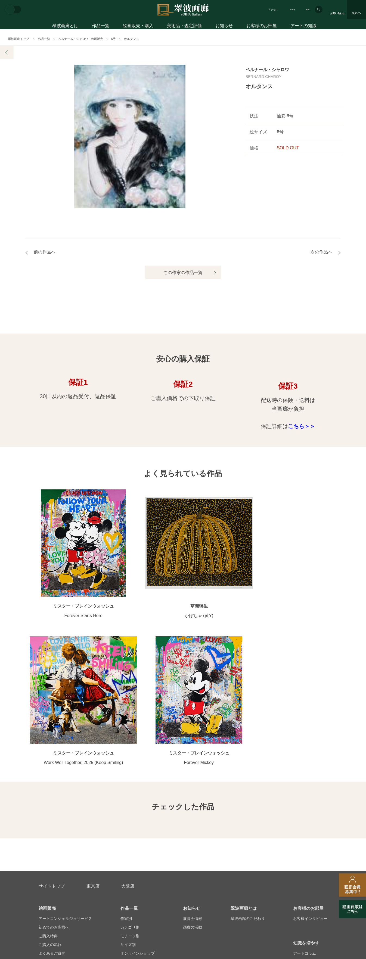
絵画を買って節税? (309, 815)
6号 (113, 38)
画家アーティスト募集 (91, 871)
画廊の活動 (192, 780)
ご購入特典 (48, 789)
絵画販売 (47, 761)
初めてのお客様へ (54, 780)
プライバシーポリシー (220, 871)
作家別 (126, 771)
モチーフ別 (129, 789)
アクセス (273, 9)
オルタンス (131, 38)
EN (307, 9)
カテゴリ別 (129, 780)
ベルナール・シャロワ (267, 69)
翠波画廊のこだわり (248, 771)
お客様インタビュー (310, 771)
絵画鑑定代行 (156, 845)
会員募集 (46, 815)
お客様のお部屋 (261, 26)
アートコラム (304, 806)
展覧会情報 (192, 771)
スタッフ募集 (138, 871)
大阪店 (127, 739)
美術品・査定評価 (184, 26)
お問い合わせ (52, 845)
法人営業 (175, 871)
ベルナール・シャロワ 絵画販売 (80, 38)
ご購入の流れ (50, 798)
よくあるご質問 (52, 806)
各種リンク (265, 871)
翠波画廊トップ (18, 38)
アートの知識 (303, 26)
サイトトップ (52, 739)
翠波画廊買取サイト (310, 871)
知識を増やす (306, 796)
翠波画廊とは (65, 26)
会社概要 (46, 871)
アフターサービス (103, 845)
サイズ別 (128, 798)
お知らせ (224, 26)
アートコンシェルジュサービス (65, 771)
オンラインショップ (137, 806)
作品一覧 (100, 26)
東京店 (93, 739)
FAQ (292, 9)
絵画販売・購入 (138, 26)
